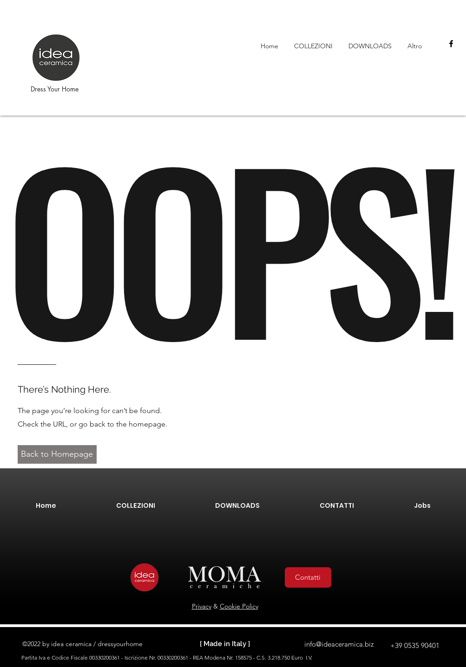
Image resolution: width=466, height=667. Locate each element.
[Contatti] (308, 577)
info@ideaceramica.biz (339, 644)
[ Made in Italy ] (225, 644)
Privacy (201, 606)
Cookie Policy (239, 606)
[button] (57, 454)
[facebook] (451, 43)
